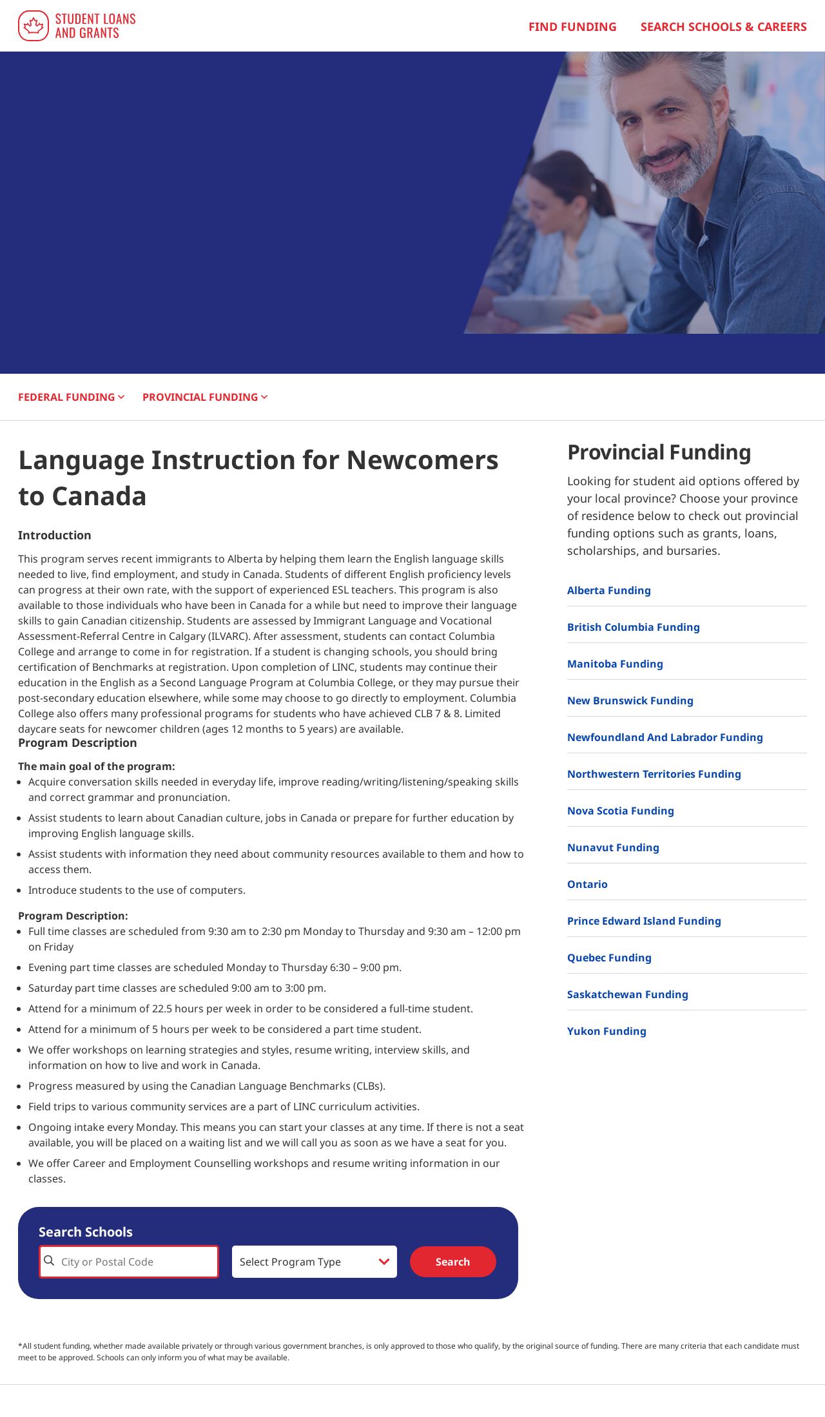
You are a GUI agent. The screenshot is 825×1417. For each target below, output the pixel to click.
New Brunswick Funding (630, 700)
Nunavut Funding (613, 847)
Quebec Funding (609, 957)
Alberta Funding (609, 590)
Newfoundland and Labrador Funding (665, 737)
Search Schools (86, 1231)
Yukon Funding (606, 1031)
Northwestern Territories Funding (654, 774)
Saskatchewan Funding (627, 994)
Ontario (587, 884)
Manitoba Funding (615, 664)
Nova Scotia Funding (620, 811)
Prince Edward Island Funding (644, 921)
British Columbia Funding (633, 627)
